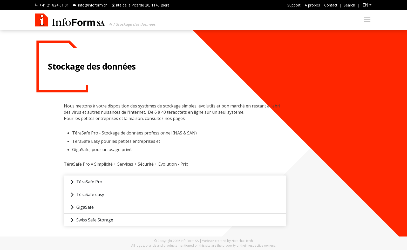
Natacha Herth (242, 241)
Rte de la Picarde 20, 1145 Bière (140, 5)
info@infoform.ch (90, 5)
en (365, 5)
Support (294, 5)
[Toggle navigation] (366, 20)
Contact (330, 5)
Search (349, 5)
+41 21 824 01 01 (51, 5)
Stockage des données (135, 24)
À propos (312, 5)
